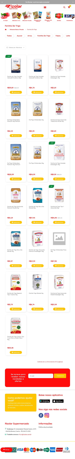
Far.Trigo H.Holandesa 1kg (36, 120)
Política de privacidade (46, 428)
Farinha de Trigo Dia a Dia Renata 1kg (14, 250)
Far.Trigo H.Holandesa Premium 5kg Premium (13, 163)
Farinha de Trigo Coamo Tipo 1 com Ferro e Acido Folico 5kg (15, 338)
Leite (68, 36)
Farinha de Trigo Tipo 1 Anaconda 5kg (57, 207)
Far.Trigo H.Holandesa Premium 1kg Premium (13, 120)
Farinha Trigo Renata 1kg (36, 293)
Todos (9, 36)
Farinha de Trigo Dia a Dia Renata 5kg (36, 207)
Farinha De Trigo (43, 36)
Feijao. (58, 36)
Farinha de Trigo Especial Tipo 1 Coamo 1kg (14, 293)
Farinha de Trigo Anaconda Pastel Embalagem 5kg (58, 293)
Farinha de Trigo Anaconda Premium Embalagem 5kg (37, 250)
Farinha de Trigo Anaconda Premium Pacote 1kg (15, 207)
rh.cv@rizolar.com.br (25, 435)
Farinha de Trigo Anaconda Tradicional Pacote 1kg (58, 120)
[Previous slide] (2, 16)
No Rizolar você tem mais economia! (37, 2)
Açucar (19, 36)
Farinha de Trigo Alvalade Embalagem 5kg (58, 163)
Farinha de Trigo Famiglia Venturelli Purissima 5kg (14, 77)
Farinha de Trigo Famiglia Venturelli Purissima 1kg (36, 77)
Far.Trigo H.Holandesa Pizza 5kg (58, 250)
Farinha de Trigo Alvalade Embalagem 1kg (58, 77)
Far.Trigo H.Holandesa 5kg (36, 163)
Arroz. (30, 36)
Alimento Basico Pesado (17, 29)
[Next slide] (72, 16)
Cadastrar (60, 376)
